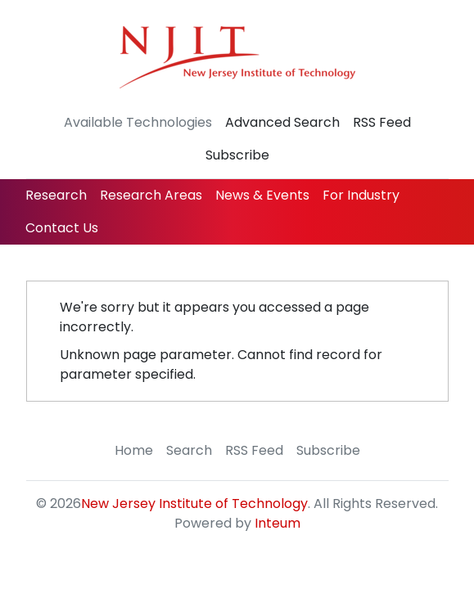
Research (56, 195)
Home (134, 450)
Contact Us (61, 227)
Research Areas (151, 195)
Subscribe (237, 155)
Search (189, 450)
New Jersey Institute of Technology (194, 503)
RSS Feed (382, 122)
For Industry (361, 195)
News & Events (262, 195)
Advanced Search (282, 122)
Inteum (277, 523)
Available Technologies (138, 122)
